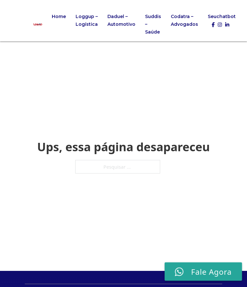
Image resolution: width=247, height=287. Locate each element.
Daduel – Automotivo (121, 20)
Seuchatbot (222, 16)
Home (59, 16)
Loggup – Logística (87, 20)
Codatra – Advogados (184, 20)
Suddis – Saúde (153, 24)
